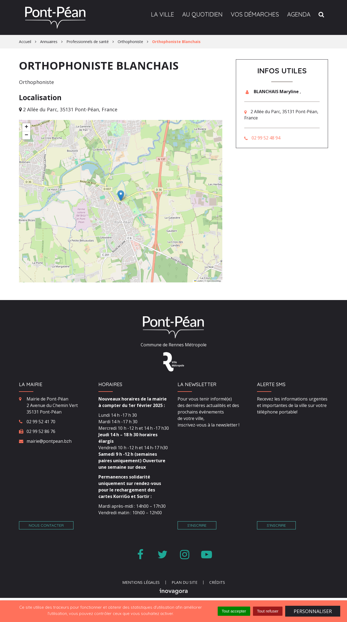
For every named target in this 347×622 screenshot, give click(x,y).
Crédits (217, 582)
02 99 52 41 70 (41, 422)
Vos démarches (255, 14)
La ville (162, 14)
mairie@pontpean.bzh (49, 441)
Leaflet (198, 281)
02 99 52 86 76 (41, 431)
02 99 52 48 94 (266, 138)
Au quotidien (202, 14)
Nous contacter (46, 525)
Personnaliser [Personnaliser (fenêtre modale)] (313, 611)
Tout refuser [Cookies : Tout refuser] (267, 611)
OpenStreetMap (214, 281)
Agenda (298, 14)
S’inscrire (197, 525)
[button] (120, 195)
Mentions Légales (141, 582)
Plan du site (184, 582)
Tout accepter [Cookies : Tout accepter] (234, 611)
